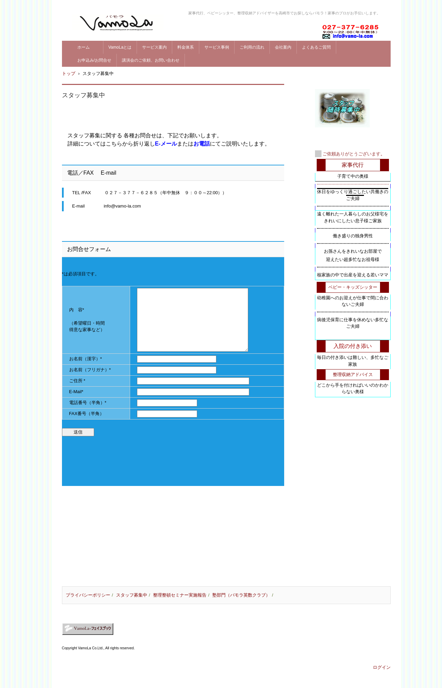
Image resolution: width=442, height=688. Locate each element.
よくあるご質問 (316, 47)
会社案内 (283, 47)
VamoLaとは (120, 47)
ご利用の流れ (252, 47)
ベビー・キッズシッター (352, 287)
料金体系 (185, 47)
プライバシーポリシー (88, 595)
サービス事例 (216, 47)
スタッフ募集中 (131, 595)
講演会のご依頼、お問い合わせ (150, 60)
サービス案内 (154, 47)
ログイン (382, 667)
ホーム (87, 47)
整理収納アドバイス (353, 374)
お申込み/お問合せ (94, 60)
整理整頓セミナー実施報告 (179, 595)
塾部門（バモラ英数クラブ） (241, 595)
